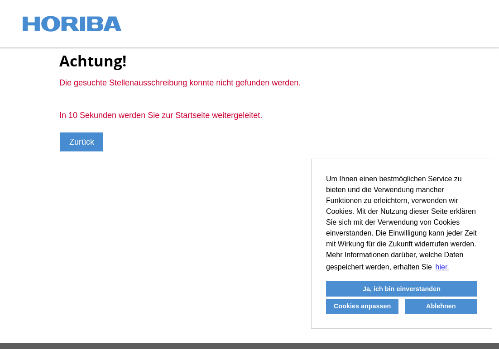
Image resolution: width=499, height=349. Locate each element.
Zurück (81, 141)
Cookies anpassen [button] (362, 306)
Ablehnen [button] (441, 306)
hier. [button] (442, 267)
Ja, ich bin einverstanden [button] (402, 288)
